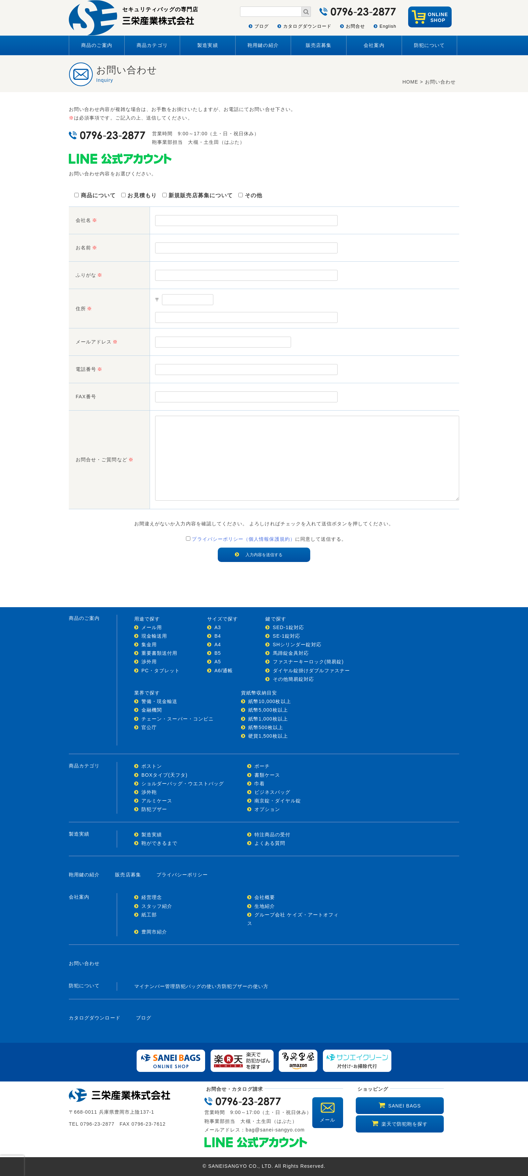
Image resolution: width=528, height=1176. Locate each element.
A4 (217, 644)
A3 (217, 627)
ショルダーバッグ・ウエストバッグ (182, 783)
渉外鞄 (149, 792)
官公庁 (149, 727)
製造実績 (207, 45)
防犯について (429, 45)
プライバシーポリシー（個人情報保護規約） (243, 539)
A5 (217, 661)
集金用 (149, 644)
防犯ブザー (154, 809)
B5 (217, 653)
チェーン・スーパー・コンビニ (177, 719)
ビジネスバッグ (272, 792)
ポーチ (262, 766)
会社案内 (374, 45)
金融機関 (151, 710)
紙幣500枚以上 (265, 727)
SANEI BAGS (404, 1106)
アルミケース (156, 800)
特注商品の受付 (272, 834)
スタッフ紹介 (156, 906)
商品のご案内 (96, 45)
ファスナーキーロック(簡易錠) (308, 661)
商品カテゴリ (152, 45)
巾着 (259, 783)
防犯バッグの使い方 (199, 986)
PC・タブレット (160, 670)
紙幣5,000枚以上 (268, 710)
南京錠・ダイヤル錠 (277, 800)
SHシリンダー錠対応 (297, 644)
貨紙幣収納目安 (259, 693)
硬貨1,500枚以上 (268, 736)
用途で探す (147, 619)
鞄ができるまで (159, 843)
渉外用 (149, 661)
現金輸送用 (154, 636)
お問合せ (355, 26)
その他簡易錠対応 (293, 679)
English (387, 26)
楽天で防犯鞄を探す (404, 1124)
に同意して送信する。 (264, 539)
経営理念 (151, 897)
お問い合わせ (84, 963)
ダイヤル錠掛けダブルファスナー (311, 670)
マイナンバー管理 (155, 986)
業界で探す (147, 693)
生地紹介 (264, 906)
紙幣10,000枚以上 (269, 701)
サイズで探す (222, 619)
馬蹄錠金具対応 (291, 653)
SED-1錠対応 (288, 627)
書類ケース (267, 775)
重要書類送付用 (159, 653)
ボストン (151, 766)
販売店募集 (318, 45)
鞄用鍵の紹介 (263, 45)
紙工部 (149, 914)
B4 (217, 636)
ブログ (261, 26)
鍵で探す (275, 619)
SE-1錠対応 (287, 636)
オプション (267, 809)
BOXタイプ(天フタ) (164, 775)
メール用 (151, 627)
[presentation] (12, 1165)
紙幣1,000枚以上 (268, 719)
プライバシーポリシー (182, 874)
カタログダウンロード (307, 26)
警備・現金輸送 (159, 701)
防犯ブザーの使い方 (245, 986)
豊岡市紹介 (154, 932)
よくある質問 (269, 843)
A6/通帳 (223, 670)
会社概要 (264, 897)
